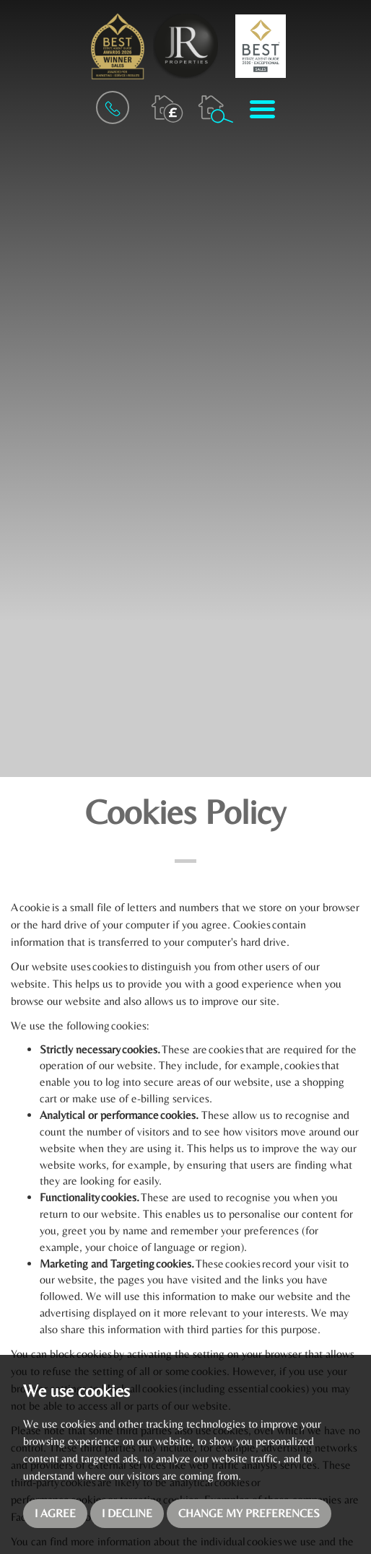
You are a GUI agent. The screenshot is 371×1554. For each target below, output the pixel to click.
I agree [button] (55, 1513)
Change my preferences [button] (249, 1513)
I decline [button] (127, 1513)
